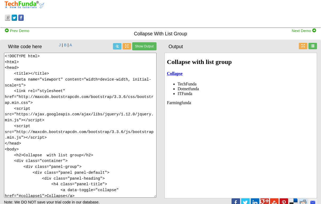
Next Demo (304, 31)
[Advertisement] (200, 13)
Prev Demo (17, 31)
